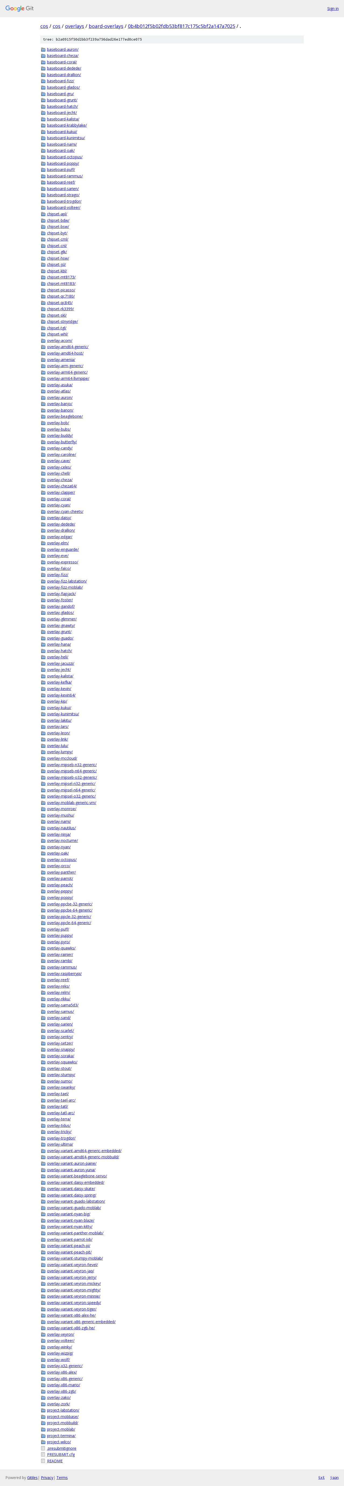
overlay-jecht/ (59, 669)
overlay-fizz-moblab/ (65, 587)
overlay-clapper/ (61, 492)
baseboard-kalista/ (63, 119)
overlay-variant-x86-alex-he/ (71, 1315)
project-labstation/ (63, 1410)
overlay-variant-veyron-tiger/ (71, 1309)
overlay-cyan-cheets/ (65, 511)
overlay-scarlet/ (60, 1030)
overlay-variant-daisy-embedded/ (75, 1182)
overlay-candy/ (60, 448)
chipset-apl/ (57, 213)
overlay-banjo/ (59, 403)
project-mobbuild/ (62, 1422)
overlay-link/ (57, 739)
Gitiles (32, 1477)
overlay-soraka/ (60, 1055)
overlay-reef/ (58, 979)
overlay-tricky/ (59, 1131)
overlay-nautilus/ (61, 827)
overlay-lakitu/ (59, 720)
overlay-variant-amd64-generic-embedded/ (84, 1150)
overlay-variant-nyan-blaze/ (70, 1220)
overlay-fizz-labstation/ (67, 581)
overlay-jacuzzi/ (60, 663)
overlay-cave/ (58, 460)
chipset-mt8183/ (61, 283)
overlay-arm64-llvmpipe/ (68, 378)
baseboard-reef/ (61, 182)
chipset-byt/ (57, 232)
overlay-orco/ (58, 865)
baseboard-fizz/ (60, 80)
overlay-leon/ (58, 732)
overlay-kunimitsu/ (63, 713)
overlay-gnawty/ (61, 625)
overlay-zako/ (59, 1397)
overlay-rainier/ (60, 954)
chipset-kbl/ (57, 270)
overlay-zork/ (58, 1403)
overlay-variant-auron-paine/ (71, 1163)
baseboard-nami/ (62, 144)
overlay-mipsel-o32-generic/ (71, 796)
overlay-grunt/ (59, 631)
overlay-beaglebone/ (65, 416)
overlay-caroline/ (61, 454)
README (55, 1460)
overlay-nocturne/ (62, 840)
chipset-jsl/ (56, 264)
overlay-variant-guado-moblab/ (74, 1207)
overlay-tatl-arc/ (61, 1112)
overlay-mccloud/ (62, 758)
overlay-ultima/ (60, 1144)
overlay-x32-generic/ (65, 1365)
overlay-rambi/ (59, 960)
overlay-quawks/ (61, 948)
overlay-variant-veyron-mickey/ (74, 1283)
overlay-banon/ (60, 410)
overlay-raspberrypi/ (64, 973)
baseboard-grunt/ (62, 99)
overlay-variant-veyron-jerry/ (71, 1277)
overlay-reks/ (58, 986)
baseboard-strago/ (63, 194)
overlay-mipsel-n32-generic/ (71, 783)
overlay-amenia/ (61, 359)
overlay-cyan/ (58, 505)
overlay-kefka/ (59, 682)
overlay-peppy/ (60, 891)
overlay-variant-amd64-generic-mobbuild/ (83, 1156)
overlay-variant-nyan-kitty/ (69, 1226)
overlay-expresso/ (62, 562)
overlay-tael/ (58, 1093)
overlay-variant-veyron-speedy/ (74, 1302)
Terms (62, 1477)
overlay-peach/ (60, 884)
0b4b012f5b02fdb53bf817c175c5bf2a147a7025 (181, 26)
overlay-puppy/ (60, 935)
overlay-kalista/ (60, 675)
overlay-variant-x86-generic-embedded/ (81, 1321)
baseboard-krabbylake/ (67, 125)
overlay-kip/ (57, 701)
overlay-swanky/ (61, 1087)
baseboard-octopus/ (65, 156)
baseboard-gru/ (60, 93)
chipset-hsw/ (58, 258)
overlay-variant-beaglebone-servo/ (77, 1175)
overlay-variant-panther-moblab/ (75, 1232)
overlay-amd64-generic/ (67, 346)
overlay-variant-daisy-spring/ (71, 1195)
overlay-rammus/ (62, 967)
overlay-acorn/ (59, 340)
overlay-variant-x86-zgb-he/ (71, 1327)
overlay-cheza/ (60, 479)
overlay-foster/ (60, 599)
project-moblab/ (61, 1429)
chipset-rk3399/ (60, 308)
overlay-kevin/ (59, 688)
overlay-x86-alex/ (62, 1372)
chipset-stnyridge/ (62, 321)
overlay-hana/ (59, 644)
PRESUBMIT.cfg (61, 1454)
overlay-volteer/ (60, 1340)
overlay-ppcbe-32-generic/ (69, 903)
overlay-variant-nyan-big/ (68, 1213)
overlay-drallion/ (61, 530)
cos (44, 26)
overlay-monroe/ (61, 808)
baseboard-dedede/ (64, 68)
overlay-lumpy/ (60, 751)
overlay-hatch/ (59, 650)
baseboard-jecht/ (62, 112)
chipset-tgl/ (56, 327)
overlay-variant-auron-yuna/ (71, 1169)
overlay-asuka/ (60, 384)
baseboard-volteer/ (63, 207)
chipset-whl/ (57, 334)
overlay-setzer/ (60, 1043)
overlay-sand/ (59, 1017)
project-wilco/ (59, 1441)
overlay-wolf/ (58, 1359)
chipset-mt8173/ (61, 277)
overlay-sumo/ (59, 1081)
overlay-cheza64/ (62, 485)
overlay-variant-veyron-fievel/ (72, 1264)
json (334, 1477)
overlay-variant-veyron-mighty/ (74, 1289)
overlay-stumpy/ (61, 1074)
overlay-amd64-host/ (65, 353)
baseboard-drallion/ (64, 74)
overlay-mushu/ (60, 815)
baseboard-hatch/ (62, 106)
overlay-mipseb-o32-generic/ (72, 777)
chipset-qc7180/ (61, 296)
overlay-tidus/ (59, 1125)
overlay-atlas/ (59, 391)
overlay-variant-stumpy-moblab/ (75, 1258)
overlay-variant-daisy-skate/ (71, 1188)
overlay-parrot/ (60, 878)
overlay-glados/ (60, 612)
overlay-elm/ (58, 542)
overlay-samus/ (60, 1011)
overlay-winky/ (59, 1346)
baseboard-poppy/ (63, 163)
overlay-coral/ (59, 498)
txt (321, 1477)
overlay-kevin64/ (61, 695)
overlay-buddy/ (60, 435)
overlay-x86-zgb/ (61, 1391)
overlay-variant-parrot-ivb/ (69, 1239)
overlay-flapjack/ (61, 593)
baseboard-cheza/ (62, 55)
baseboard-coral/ (62, 62)
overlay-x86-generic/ (65, 1378)
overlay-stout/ (59, 1068)
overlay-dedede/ (61, 524)
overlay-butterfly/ (62, 441)
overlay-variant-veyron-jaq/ (70, 1270)
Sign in (333, 8)
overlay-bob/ (58, 422)
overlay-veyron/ (60, 1334)
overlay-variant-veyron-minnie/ (73, 1296)
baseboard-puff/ (61, 169)
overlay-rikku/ (58, 998)
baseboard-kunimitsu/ (66, 137)
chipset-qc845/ (60, 302)
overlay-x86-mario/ (63, 1384)
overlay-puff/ (58, 929)
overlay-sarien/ (60, 1024)
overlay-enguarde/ (63, 549)
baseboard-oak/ (61, 150)
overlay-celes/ (59, 467)
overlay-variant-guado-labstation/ (76, 1201)
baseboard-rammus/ (65, 175)
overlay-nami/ (59, 821)
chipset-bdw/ (58, 220)
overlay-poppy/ (60, 897)
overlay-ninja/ (59, 834)
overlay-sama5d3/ (62, 1005)
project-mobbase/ (62, 1416)
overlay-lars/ (58, 726)
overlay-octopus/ (62, 859)
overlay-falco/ (59, 568)
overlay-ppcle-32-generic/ (69, 916)
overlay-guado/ (60, 638)
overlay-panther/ (61, 872)
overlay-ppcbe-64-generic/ (69, 910)
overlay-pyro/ (58, 941)
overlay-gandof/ (61, 606)
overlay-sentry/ (60, 1036)
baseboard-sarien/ (63, 188)
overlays (74, 26)
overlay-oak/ (58, 853)
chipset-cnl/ (57, 245)
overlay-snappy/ (61, 1049)
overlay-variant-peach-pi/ (68, 1245)
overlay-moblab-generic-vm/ (71, 802)
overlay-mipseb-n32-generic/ (72, 764)
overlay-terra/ (59, 1118)
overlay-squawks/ (62, 1062)
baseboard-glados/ (63, 87)
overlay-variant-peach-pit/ (69, 1252)
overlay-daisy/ (59, 517)
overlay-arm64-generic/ (67, 372)
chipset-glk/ (57, 251)
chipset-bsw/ (58, 226)
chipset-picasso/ (61, 289)
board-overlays (106, 26)
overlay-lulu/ (57, 745)
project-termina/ (61, 1435)
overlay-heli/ (57, 656)
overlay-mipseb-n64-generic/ (72, 770)
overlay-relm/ (58, 992)
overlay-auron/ (60, 397)
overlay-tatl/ (57, 1106)
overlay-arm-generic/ (65, 365)
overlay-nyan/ (59, 846)
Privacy (47, 1477)
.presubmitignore (61, 1448)
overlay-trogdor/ (61, 1138)
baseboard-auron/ (62, 49)
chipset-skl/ (57, 315)
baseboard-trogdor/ (64, 201)
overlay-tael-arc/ (61, 1100)
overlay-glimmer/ (62, 618)
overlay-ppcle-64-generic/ (69, 922)
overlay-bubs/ (59, 429)
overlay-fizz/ (57, 574)
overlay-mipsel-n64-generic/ (71, 789)
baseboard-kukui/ (62, 131)
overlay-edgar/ (59, 536)
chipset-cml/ (57, 239)
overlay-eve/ (58, 555)
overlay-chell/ (58, 473)
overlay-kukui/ (59, 707)
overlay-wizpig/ (60, 1353)
